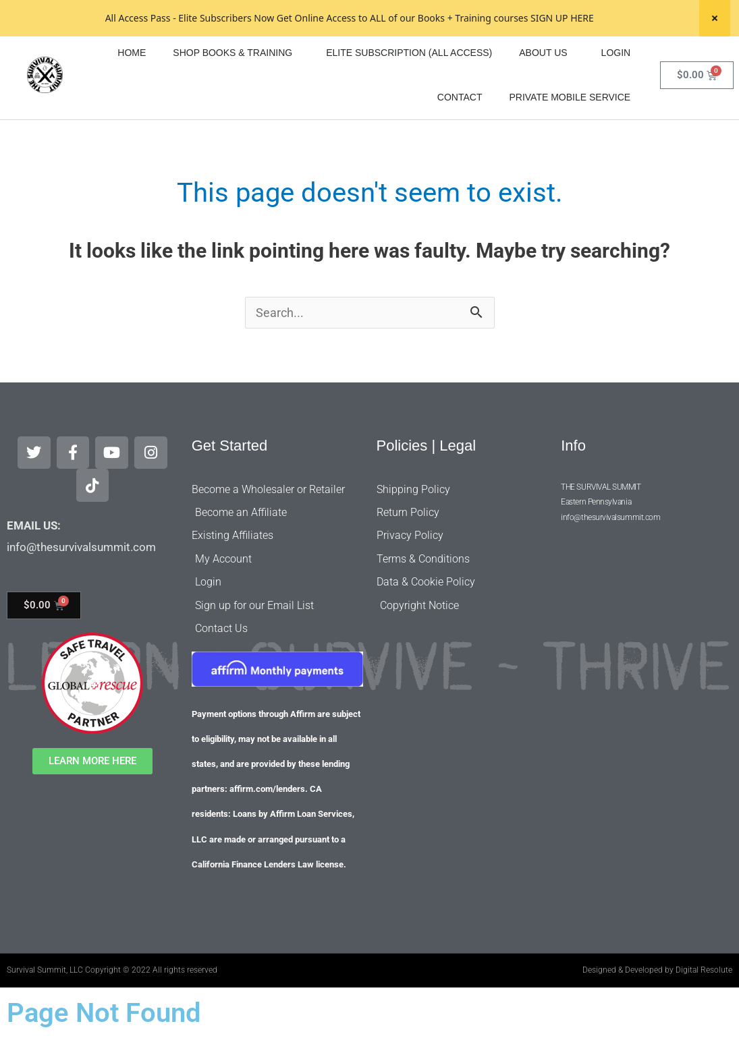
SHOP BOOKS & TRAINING (236, 89)
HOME (131, 89)
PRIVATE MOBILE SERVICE (569, 133)
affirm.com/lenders (267, 812)
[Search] (729, 51)
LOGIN (616, 89)
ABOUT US (546, 89)
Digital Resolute (704, 992)
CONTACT (460, 133)
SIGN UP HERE (562, 17)
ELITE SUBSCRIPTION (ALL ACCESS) (409, 89)
